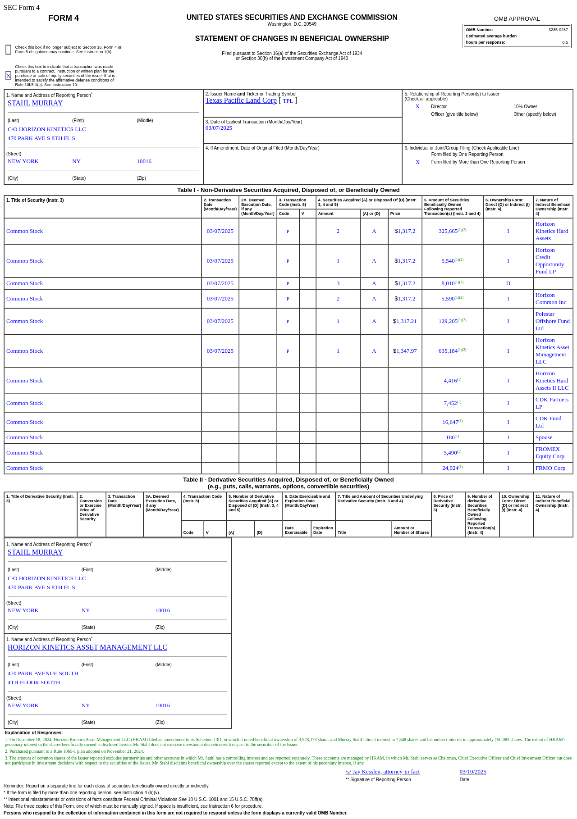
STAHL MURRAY (35, 103)
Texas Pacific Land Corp (241, 100)
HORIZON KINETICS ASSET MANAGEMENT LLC (87, 647)
